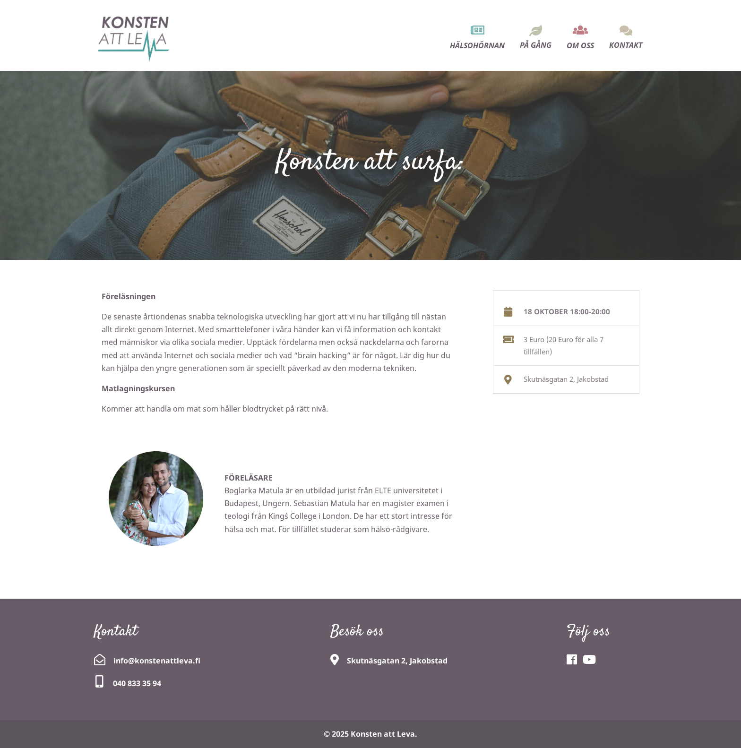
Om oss (580, 45)
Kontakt (626, 45)
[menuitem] (477, 29)
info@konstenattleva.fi (156, 660)
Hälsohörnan (477, 45)
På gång (535, 45)
